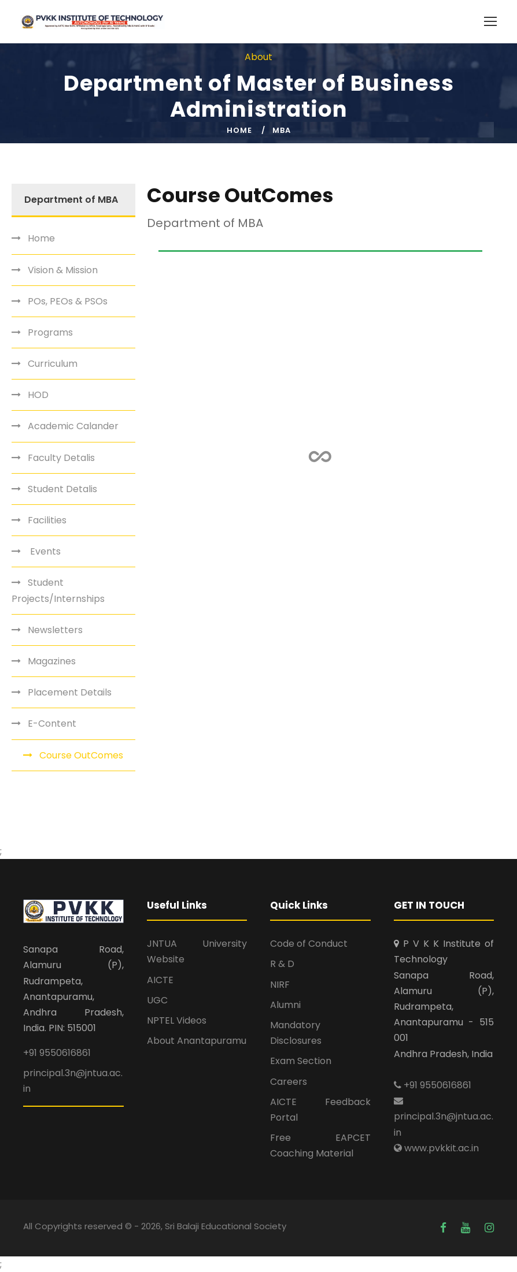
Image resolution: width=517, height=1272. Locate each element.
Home (239, 130)
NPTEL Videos (176, 1020)
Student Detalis (62, 489)
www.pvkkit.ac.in (436, 1148)
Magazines (52, 661)
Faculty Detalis (61, 457)
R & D (282, 963)
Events (44, 551)
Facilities (47, 520)
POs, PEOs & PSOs (68, 301)
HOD (38, 394)
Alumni (285, 1004)
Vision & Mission (63, 270)
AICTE (160, 980)
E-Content (52, 723)
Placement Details (70, 692)
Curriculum (52, 363)
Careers (288, 1081)
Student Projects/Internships (58, 590)
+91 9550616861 (57, 1052)
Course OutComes (81, 755)
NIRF (280, 984)
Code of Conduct (309, 943)
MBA (281, 130)
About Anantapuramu (196, 1040)
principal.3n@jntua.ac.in (443, 1117)
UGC (157, 1000)
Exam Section (300, 1061)
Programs (50, 332)
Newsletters (55, 630)
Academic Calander (73, 426)
